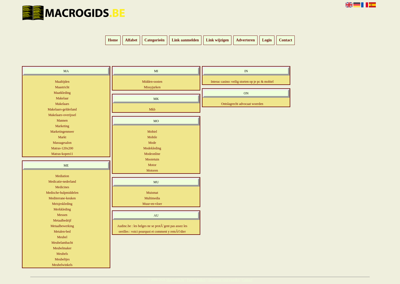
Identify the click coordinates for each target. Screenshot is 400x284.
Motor (152, 165)
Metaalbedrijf (62, 220)
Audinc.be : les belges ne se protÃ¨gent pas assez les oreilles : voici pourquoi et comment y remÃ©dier (152, 228)
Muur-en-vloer (152, 204)
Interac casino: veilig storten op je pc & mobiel (242, 82)
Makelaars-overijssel (62, 115)
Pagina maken (196, 280)
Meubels (62, 254)
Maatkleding (62, 93)
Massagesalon (62, 143)
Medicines (62, 187)
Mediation (62, 176)
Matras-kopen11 (62, 154)
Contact (285, 40)
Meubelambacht (62, 243)
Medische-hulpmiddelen (62, 193)
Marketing (62, 126)
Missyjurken (152, 87)
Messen (62, 215)
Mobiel (152, 132)
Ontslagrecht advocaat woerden (242, 104)
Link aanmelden (185, 40)
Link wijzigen (217, 40)
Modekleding (152, 148)
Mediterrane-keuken (62, 198)
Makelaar (62, 98)
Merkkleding (62, 209)
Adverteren (245, 40)
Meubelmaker (62, 248)
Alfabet (131, 40)
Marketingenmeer (62, 132)
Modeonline (152, 154)
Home (113, 40)
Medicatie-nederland (62, 182)
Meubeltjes (62, 259)
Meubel (62, 237)
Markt (62, 137)
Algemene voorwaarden (224, 280)
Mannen (62, 120)
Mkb (152, 109)
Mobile (152, 137)
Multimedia (152, 198)
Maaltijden (62, 82)
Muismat (152, 193)
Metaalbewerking (62, 226)
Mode (152, 143)
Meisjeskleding (62, 204)
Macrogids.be (175, 280)
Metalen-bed (62, 231)
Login (267, 40)
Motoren (152, 170)
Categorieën (154, 40)
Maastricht (62, 87)
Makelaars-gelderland (62, 109)
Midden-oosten (152, 82)
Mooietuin (152, 159)
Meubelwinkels (62, 265)
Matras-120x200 (62, 148)
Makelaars (62, 104)
